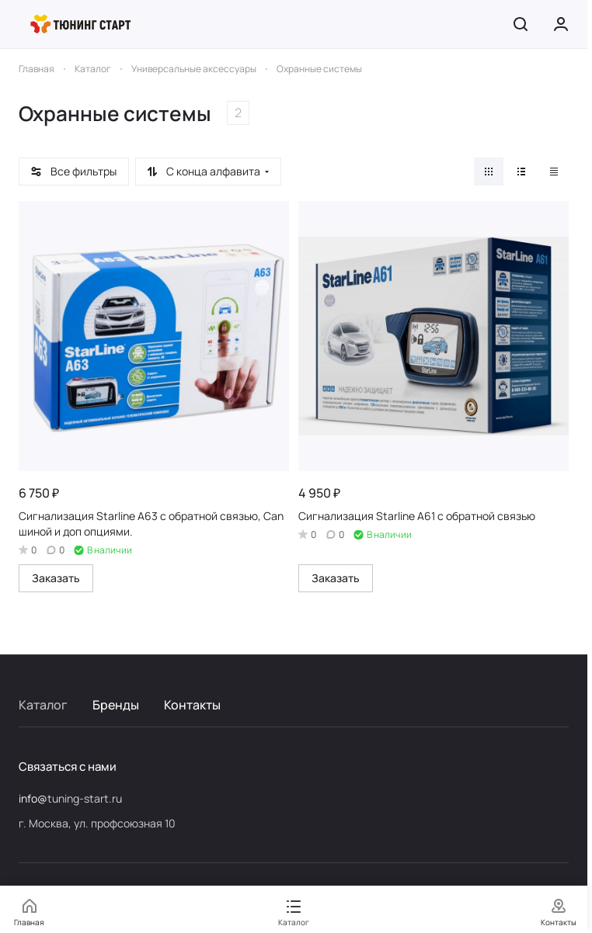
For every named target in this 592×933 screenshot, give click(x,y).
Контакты (192, 704)
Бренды (115, 704)
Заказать (56, 578)
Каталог (43, 704)
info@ (33, 798)
